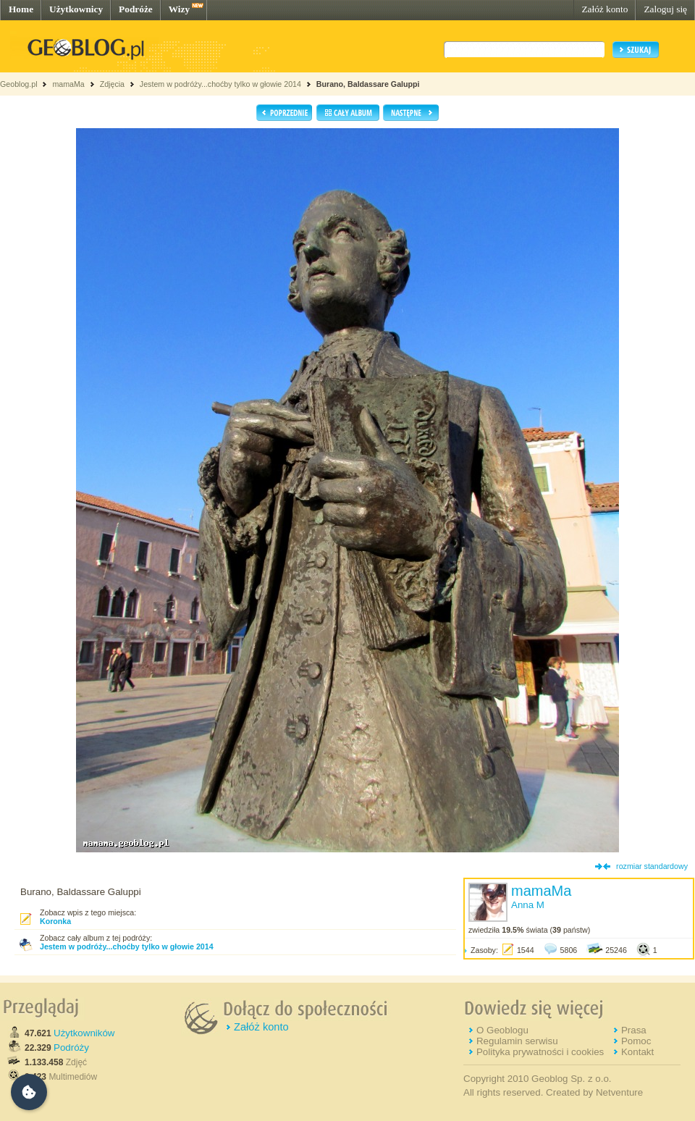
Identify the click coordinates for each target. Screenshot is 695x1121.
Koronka (55, 921)
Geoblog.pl (19, 84)
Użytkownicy (76, 9)
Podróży (71, 1047)
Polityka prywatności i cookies (540, 1051)
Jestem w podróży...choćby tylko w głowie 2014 (220, 84)
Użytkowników (84, 1033)
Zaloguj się (665, 9)
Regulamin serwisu (517, 1041)
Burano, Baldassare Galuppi (368, 84)
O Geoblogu (502, 1030)
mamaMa (68, 84)
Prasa (633, 1030)
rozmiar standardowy (652, 866)
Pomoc (636, 1041)
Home (21, 9)
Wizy (179, 9)
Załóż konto (604, 9)
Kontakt (637, 1051)
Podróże (136, 9)
